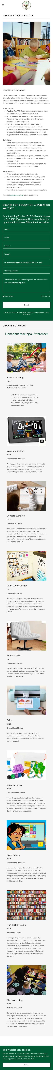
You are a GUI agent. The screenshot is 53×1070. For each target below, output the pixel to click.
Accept (26, 1065)
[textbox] (26, 229)
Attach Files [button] (8, 296)
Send (26, 305)
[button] (5, 5)
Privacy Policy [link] (38, 312)
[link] (26, 5)
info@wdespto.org (16, 195)
